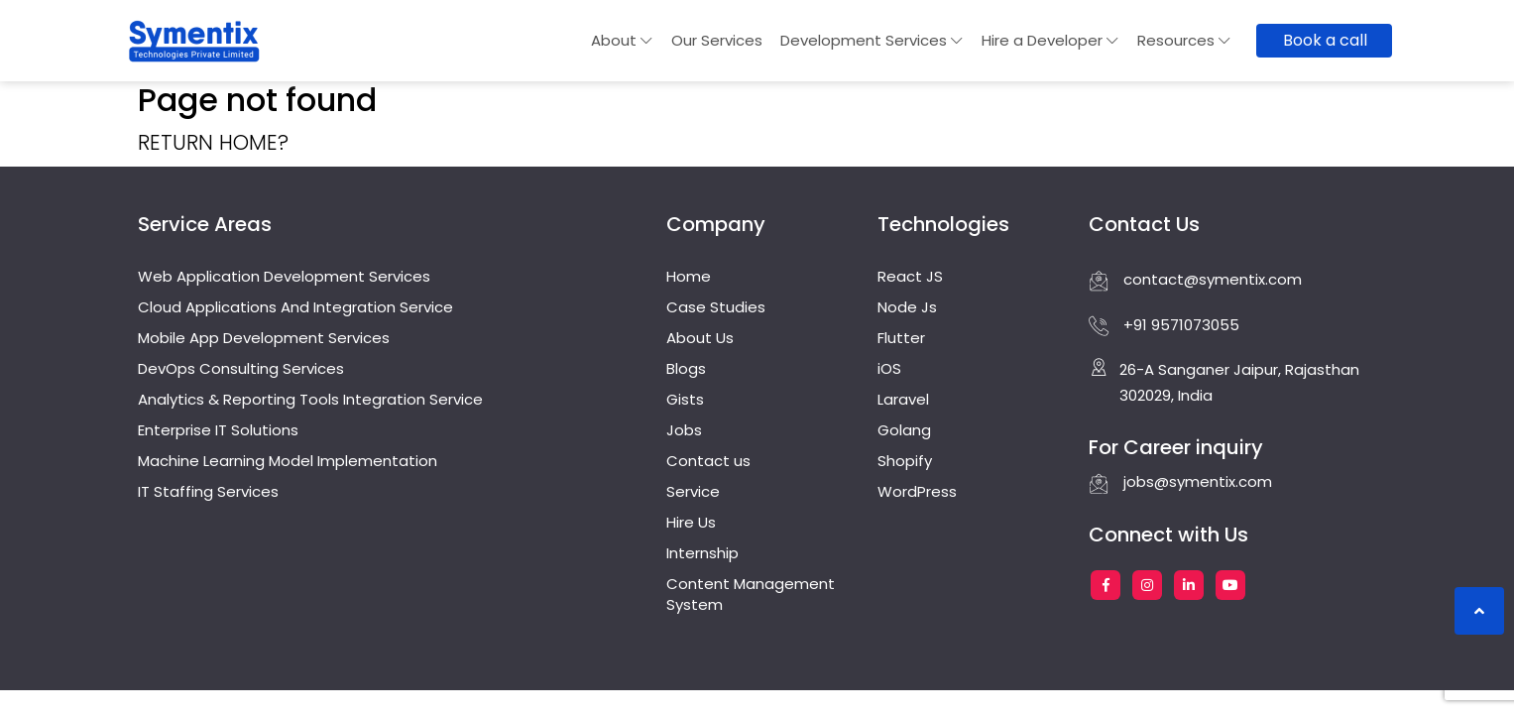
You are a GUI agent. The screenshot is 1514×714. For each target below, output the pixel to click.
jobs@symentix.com (1180, 482)
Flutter (901, 337)
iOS (889, 368)
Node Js (907, 307)
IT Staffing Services (208, 491)
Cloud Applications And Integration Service (295, 307)
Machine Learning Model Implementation (287, 460)
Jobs (684, 429)
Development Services (872, 40)
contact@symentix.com (1195, 280)
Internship (702, 552)
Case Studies (715, 307)
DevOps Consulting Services (241, 368)
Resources (1184, 40)
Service (693, 491)
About (622, 40)
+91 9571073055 (1164, 325)
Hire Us (691, 522)
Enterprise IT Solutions (218, 429)
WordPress (917, 491)
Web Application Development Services (284, 276)
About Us (700, 337)
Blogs (686, 368)
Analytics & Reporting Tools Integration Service (310, 399)
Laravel (903, 399)
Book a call (1325, 40)
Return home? (213, 142)
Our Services (716, 40)
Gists (685, 399)
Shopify (904, 460)
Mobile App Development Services (264, 337)
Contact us (708, 460)
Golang (904, 429)
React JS (910, 276)
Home (688, 276)
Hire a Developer (1050, 40)
